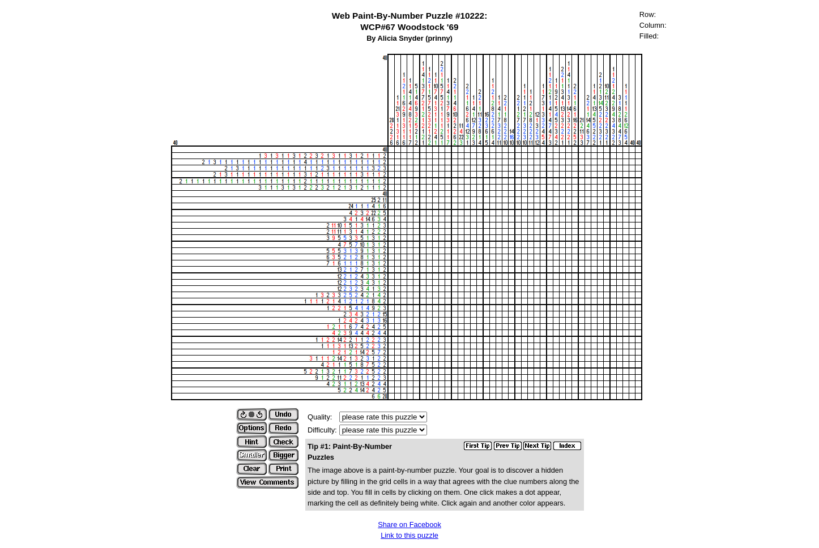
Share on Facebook (409, 524)
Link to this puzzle (409, 535)
